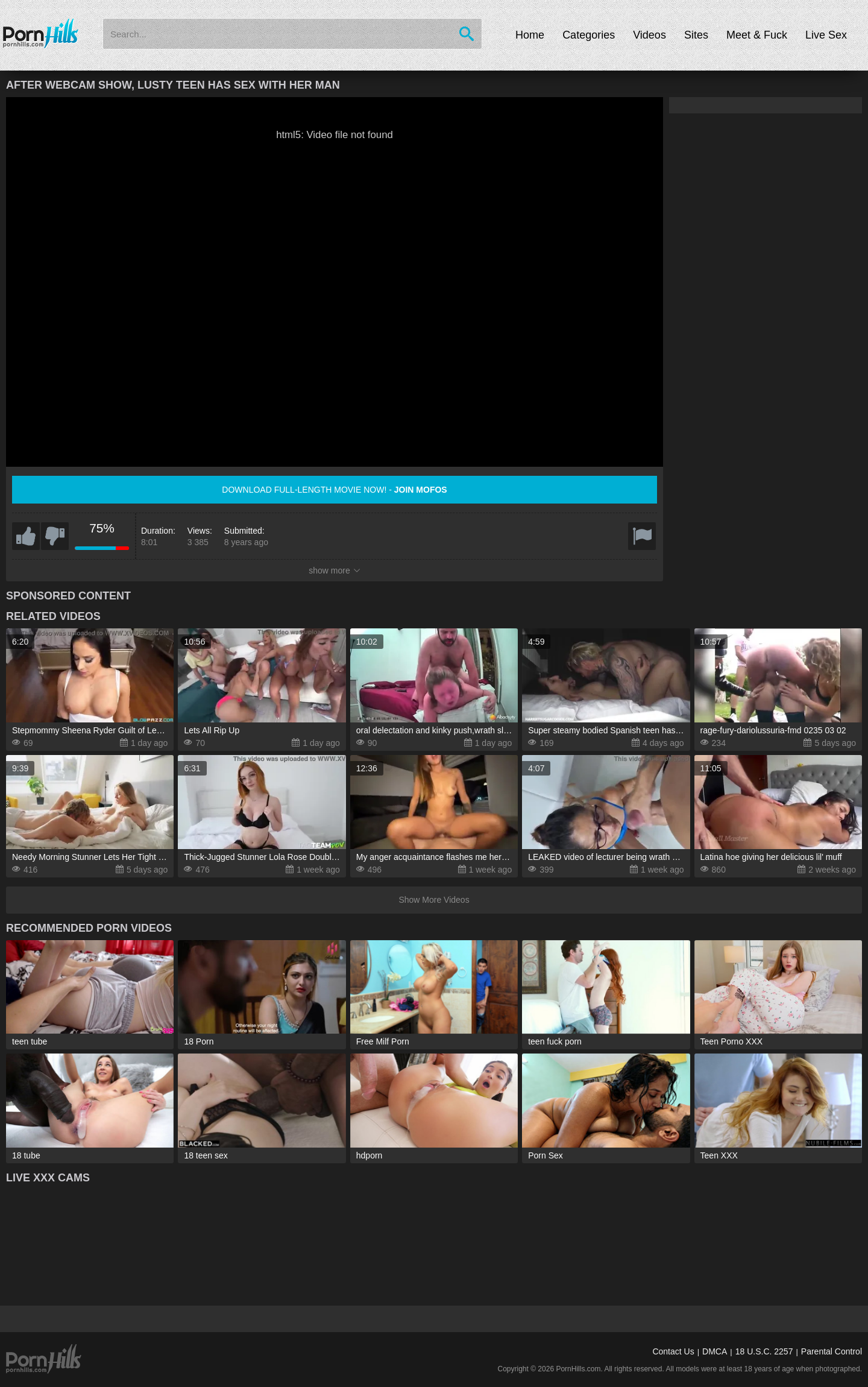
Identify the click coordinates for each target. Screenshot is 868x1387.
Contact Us (673, 1351)
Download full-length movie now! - (334, 489)
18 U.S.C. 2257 (764, 1351)
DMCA (714, 1351)
